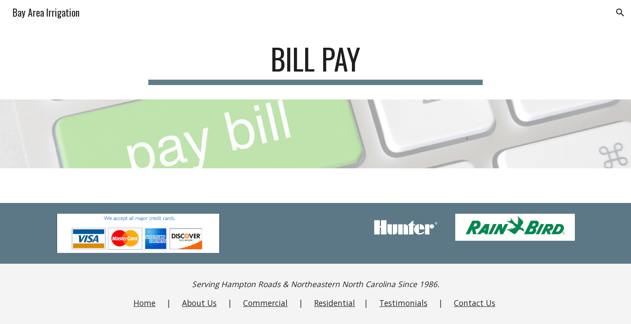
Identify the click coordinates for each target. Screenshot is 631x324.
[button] (620, 12)
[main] (315, 63)
